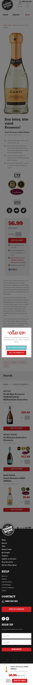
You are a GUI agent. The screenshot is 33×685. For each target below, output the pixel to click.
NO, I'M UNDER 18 (16, 353)
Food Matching (6, 585)
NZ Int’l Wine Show (9, 565)
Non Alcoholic (7, 562)
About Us (4, 576)
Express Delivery (7, 582)
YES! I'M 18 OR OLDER (16, 347)
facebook (3, 618)
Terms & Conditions (8, 587)
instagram (7, 618)
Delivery (4, 579)
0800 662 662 (11, 601)
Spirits (4, 543)
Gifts (3, 546)
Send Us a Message (16, 609)
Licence (4, 590)
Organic (5, 556)
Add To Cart (20, 681)
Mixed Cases (7, 549)
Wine (4, 540)
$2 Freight (6, 553)
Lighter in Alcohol (9, 559)
